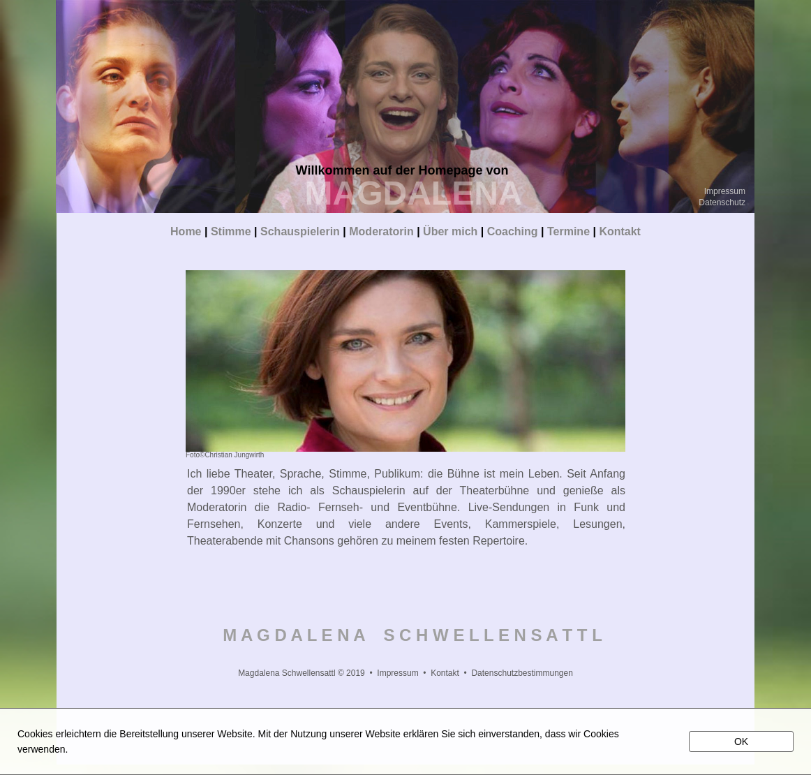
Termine (570, 231)
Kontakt (620, 231)
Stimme (231, 231)
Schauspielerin (300, 231)
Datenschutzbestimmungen (521, 673)
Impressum (724, 191)
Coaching (512, 231)
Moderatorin (381, 231)
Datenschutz (722, 202)
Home (185, 231)
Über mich (450, 231)
